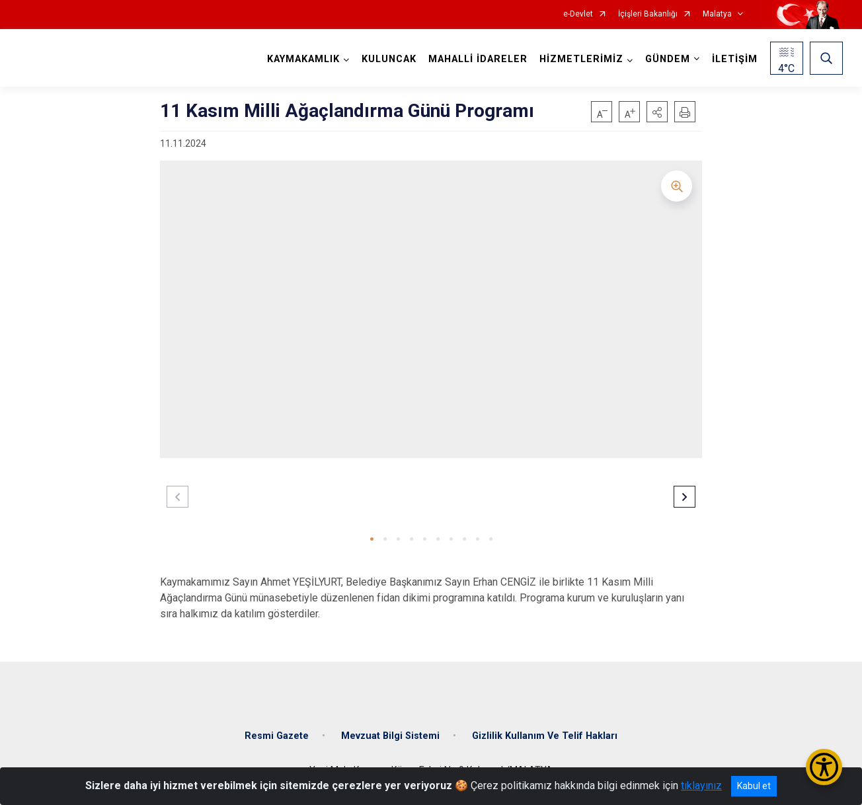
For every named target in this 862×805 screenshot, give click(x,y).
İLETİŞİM (735, 59)
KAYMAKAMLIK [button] (303, 59)
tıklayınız (701, 785)
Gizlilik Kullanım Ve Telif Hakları (544, 736)
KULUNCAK (389, 59)
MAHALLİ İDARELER (478, 59)
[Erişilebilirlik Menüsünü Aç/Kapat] (824, 767)
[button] (657, 111)
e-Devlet (578, 14)
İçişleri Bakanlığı (648, 14)
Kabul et (754, 786)
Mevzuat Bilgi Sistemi (390, 736)
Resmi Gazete (277, 736)
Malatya (717, 14)
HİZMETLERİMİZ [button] (581, 59)
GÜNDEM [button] (667, 59)
